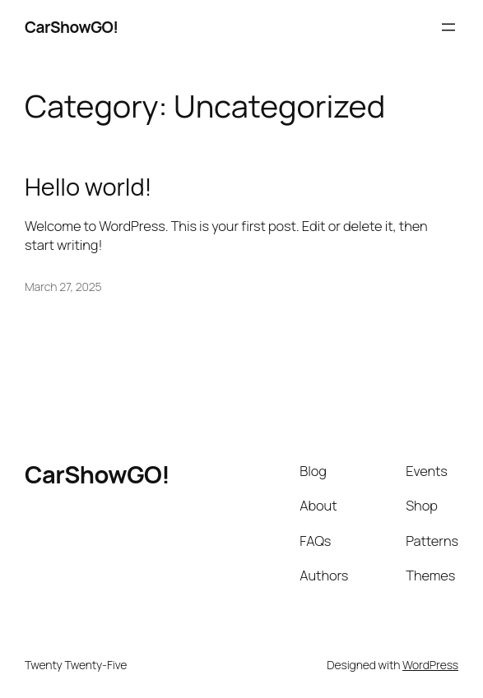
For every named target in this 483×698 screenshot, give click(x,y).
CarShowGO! (71, 27)
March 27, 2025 (63, 286)
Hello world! (88, 187)
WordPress (430, 665)
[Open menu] (448, 27)
